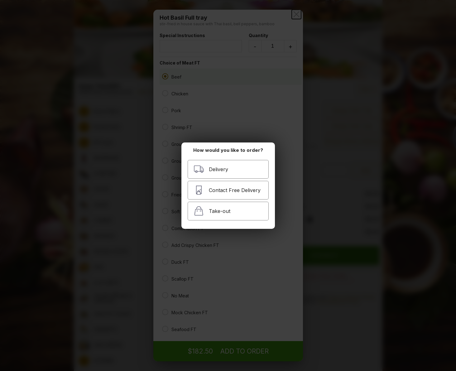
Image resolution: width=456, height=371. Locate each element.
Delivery (211, 169)
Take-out (212, 211)
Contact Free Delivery (227, 190)
